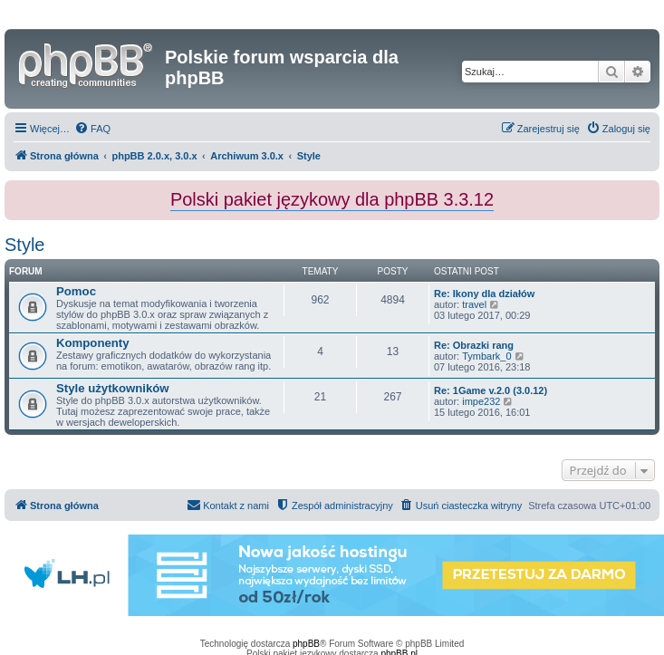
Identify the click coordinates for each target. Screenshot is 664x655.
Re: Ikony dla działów (484, 293)
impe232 (481, 401)
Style (24, 245)
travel (474, 304)
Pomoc (76, 291)
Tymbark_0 (486, 356)
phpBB (306, 644)
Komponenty (93, 343)
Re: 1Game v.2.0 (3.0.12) (490, 390)
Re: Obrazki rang (474, 345)
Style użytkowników (112, 388)
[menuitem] (92, 129)
